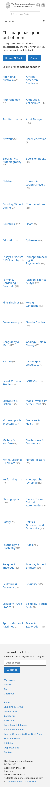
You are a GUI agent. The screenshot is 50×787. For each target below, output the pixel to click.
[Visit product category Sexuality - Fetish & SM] (36, 603)
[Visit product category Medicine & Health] (36, 420)
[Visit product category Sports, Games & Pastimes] (13, 623)
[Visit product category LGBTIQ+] (36, 380)
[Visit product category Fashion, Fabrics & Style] (36, 279)
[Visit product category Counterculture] (36, 204)
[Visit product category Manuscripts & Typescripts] (13, 420)
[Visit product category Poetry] (13, 520)
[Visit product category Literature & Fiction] (13, 401)
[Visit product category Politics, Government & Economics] (36, 524)
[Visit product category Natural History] (36, 460)
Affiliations (9, 743)
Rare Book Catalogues (15, 724)
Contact (34, 58)
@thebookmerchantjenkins (22, 781)
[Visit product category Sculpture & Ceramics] (13, 584)
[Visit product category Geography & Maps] (13, 342)
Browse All (9, 720)
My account (10, 680)
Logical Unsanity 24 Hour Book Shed (23, 734)
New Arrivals (10, 711)
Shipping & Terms (13, 706)
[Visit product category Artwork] (13, 137)
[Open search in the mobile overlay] (25, 14)
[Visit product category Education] (13, 239)
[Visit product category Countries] (13, 222)
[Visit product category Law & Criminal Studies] (13, 381)
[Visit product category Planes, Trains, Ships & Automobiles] (36, 501)
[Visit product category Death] (36, 222)
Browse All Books (14, 58)
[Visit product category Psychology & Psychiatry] (13, 544)
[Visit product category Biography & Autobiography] (13, 160)
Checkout (9, 693)
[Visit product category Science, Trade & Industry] (36, 564)
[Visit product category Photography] (13, 499)
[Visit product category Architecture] (13, 118)
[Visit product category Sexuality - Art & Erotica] (13, 603)
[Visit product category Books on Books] (36, 158)
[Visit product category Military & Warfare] (13, 440)
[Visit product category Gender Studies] (36, 322)
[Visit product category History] (13, 360)
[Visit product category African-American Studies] (36, 79)
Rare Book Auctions (14, 729)
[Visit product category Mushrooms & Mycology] (36, 440)
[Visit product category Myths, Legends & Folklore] (13, 460)
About (7, 702)
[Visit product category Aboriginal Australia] (13, 77)
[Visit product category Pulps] (36, 543)
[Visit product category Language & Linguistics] (36, 361)
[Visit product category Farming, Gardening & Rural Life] (13, 281)
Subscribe (12, 669)
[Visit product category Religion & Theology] (13, 564)
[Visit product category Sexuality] (36, 583)
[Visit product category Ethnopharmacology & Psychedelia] (36, 259)
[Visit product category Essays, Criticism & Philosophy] (13, 257)
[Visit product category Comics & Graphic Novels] (36, 183)
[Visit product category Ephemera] (36, 239)
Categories (9, 715)
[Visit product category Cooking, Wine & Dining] (13, 204)
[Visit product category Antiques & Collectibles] (36, 99)
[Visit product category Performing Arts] (13, 479)
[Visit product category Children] (13, 180)
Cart (6, 689)
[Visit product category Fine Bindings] (13, 301)
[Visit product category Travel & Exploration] (36, 623)
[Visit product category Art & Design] (36, 119)
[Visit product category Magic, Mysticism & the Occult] (36, 401)
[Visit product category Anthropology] (13, 99)
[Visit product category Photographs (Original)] (36, 479)
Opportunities (11, 747)
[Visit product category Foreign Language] (36, 302)
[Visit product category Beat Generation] (36, 139)
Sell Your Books (12, 738)
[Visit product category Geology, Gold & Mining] (36, 342)
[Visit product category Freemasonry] (13, 321)
